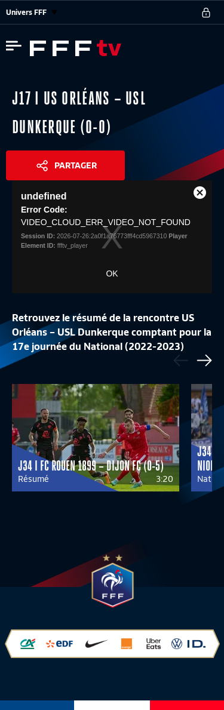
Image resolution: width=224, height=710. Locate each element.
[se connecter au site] (206, 13)
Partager (75, 165)
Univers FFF (31, 12)
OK (112, 273)
